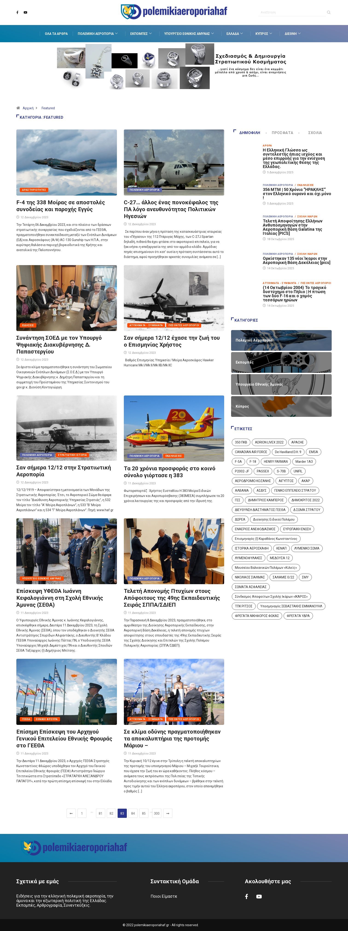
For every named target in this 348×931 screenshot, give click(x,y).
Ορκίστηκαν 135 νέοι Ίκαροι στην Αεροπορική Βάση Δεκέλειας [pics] (297, 260)
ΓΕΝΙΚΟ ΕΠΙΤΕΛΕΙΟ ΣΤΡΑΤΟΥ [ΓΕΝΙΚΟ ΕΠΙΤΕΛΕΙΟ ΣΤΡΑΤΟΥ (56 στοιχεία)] (295, 490)
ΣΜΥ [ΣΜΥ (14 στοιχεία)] (305, 577)
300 (157, 813)
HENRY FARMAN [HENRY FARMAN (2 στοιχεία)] (276, 461)
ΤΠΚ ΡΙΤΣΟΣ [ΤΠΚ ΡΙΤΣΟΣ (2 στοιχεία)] (243, 606)
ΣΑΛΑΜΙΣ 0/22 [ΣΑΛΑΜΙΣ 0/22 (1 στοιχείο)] (283, 577)
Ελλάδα (235, 33)
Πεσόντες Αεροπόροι (183, 325)
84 (133, 813)
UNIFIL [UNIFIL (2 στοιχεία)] (298, 471)
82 (111, 813)
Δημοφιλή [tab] (246, 133)
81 (100, 813)
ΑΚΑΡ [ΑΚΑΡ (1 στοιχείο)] (306, 481)
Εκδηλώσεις (173, 455)
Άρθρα (267, 145)
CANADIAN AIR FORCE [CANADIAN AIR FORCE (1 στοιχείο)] (251, 452)
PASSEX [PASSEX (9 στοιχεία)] (263, 471)
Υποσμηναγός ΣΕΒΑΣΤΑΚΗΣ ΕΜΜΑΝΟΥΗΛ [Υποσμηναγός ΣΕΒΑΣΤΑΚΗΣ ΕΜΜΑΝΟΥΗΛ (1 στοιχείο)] (291, 606)
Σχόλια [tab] (310, 133)
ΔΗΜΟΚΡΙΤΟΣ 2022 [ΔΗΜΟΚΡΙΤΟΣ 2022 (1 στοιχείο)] (306, 500)
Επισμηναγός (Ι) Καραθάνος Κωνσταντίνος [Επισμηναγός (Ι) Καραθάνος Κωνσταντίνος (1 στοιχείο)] (266, 539)
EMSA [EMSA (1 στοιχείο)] (313, 452)
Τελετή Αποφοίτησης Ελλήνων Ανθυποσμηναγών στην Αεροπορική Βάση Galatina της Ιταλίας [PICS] (292, 227)
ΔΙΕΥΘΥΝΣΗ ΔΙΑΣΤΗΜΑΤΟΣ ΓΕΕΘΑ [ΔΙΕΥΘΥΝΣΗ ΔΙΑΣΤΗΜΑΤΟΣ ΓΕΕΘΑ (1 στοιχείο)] (260, 510)
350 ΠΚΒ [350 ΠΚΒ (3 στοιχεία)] (241, 442)
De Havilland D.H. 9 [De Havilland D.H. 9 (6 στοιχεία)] (288, 452)
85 (144, 813)
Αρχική (28, 108)
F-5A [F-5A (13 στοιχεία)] (238, 461)
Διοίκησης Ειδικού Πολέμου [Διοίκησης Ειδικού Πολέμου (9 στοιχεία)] (274, 519)
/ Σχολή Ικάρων (306, 216)
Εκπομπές (141, 33)
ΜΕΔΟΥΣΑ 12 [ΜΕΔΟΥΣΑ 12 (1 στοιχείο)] (280, 558)
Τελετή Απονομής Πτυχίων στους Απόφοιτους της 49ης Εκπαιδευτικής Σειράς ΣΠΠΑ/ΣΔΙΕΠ (172, 598)
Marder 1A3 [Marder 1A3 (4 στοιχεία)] (304, 461)
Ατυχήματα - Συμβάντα (146, 325)
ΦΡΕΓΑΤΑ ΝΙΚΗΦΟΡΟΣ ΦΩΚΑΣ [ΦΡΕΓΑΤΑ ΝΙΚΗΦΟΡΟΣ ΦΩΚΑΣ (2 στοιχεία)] (257, 616)
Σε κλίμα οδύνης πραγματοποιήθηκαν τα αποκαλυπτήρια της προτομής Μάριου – (172, 739)
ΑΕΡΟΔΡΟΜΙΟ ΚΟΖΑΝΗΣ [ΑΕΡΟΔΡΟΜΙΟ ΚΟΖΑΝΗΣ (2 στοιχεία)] (253, 481)
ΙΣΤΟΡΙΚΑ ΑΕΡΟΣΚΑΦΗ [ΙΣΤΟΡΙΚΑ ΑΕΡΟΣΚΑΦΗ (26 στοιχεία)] (252, 548)
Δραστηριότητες (34, 189)
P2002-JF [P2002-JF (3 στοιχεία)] (242, 471)
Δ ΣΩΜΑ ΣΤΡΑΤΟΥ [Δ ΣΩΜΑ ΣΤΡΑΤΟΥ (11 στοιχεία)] (306, 510)
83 (122, 813)
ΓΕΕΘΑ (26, 719)
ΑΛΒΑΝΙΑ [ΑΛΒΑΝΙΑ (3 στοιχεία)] (242, 490)
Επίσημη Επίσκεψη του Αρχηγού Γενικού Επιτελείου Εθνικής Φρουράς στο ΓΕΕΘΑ (64, 739)
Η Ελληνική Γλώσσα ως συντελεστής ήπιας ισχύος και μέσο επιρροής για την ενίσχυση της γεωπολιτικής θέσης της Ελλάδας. (294, 158)
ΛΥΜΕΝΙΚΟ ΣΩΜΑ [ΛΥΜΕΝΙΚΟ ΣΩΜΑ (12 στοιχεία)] (306, 548)
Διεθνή (293, 33)
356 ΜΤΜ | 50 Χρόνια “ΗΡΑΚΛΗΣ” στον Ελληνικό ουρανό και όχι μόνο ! (297, 193)
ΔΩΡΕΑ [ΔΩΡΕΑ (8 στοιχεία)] (240, 519)
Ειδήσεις (28, 325)
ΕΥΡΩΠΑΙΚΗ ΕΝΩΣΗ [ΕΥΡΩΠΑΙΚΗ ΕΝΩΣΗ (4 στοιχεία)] (297, 529)
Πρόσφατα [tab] (279, 133)
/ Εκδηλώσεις (304, 185)
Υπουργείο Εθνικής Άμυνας (189, 33)
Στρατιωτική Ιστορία (72, 455)
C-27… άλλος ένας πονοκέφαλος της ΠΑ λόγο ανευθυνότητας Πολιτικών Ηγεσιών (171, 209)
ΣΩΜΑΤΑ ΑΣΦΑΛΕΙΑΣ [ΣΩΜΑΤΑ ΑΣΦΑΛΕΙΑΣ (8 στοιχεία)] (251, 587)
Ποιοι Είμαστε (164, 896)
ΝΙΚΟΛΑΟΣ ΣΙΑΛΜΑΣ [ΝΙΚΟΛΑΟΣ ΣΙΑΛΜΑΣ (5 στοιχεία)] (250, 577)
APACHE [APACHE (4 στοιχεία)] (297, 442)
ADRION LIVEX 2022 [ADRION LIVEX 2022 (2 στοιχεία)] (269, 442)
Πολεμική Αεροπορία (98, 33)
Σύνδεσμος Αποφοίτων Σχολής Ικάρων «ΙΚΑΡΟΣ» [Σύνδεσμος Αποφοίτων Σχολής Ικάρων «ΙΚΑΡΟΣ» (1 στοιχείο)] (271, 596)
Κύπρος (264, 33)
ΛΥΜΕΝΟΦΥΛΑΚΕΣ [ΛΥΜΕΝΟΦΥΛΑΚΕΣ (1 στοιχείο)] (248, 558)
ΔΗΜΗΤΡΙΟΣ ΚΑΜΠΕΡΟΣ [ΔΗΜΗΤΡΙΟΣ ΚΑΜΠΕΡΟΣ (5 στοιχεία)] (266, 500)
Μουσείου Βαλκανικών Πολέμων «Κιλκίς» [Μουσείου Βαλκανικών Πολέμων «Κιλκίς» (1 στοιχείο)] (266, 567)
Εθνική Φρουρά (47, 719)
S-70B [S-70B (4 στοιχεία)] (281, 471)
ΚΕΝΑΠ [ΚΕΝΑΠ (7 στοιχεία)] (281, 548)
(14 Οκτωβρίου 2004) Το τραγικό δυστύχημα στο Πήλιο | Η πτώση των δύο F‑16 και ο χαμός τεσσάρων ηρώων (294, 293)
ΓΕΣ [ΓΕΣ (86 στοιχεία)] (237, 500)
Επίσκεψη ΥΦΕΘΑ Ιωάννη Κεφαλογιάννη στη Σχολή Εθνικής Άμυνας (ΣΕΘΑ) (59, 598)
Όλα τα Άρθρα (56, 34)
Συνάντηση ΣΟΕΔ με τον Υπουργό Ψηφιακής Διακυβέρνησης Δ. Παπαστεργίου (59, 345)
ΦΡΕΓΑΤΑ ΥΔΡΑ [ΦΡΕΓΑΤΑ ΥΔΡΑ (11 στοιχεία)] (298, 616)
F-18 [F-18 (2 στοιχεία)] (253, 461)
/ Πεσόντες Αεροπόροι (314, 283)
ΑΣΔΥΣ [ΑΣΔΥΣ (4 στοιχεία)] (262, 490)
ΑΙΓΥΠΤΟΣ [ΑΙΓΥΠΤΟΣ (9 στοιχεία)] (286, 481)
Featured (48, 108)
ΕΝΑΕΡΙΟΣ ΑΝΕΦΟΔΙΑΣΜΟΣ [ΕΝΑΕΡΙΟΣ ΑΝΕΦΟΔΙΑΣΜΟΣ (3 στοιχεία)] (255, 529)
